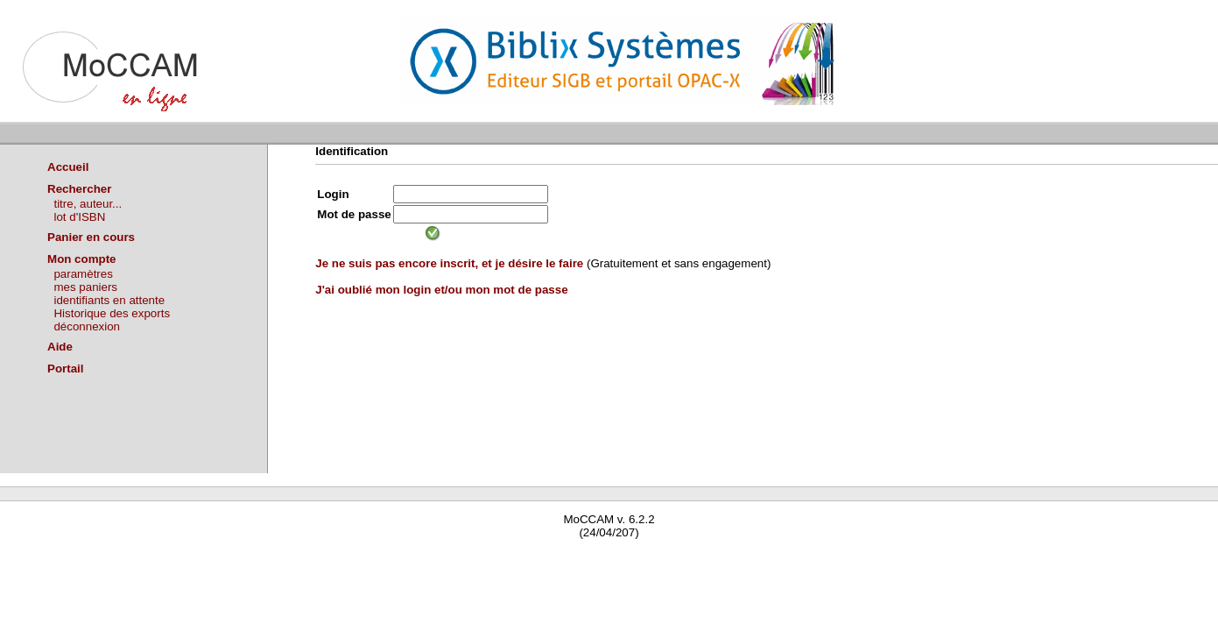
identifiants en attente (109, 300)
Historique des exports (111, 313)
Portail (65, 368)
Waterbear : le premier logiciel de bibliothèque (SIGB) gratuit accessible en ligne (206, 557)
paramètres (82, 273)
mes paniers (85, 287)
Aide (60, 346)
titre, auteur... (87, 203)
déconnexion (86, 326)
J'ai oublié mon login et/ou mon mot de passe (441, 289)
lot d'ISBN (79, 216)
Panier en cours (91, 237)
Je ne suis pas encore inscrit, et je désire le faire (449, 263)
